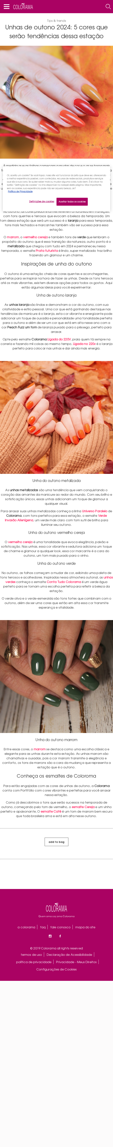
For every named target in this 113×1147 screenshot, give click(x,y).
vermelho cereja (35, 237)
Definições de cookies (41, 201)
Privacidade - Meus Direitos (76, 962)
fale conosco (60, 927)
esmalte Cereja (83, 806)
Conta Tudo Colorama (64, 581)
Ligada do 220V (59, 339)
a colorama (26, 927)
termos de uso (31, 954)
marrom (13, 237)
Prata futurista (47, 250)
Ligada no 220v (84, 343)
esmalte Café (51, 811)
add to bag (56, 842)
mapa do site (85, 927)
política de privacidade (33, 962)
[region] (56, 188)
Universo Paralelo (95, 511)
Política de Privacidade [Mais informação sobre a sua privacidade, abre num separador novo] (20, 191)
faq (43, 927)
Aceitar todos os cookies (72, 201)
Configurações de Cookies (56, 969)
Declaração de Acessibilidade (69, 954)
